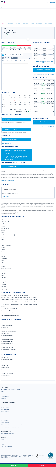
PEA (2, 378)
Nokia (2, 243)
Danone (3, 232)
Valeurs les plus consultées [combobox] (9, 189)
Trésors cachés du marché (7, 313)
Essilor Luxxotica (5, 223)
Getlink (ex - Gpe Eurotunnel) (8, 235)
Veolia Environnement (6, 245)
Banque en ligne (5, 357)
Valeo (2, 260)
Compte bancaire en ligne (7, 359)
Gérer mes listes (5, 196)
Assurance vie (4, 365)
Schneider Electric (5, 228)
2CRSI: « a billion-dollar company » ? (9, 308)
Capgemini (3, 282)
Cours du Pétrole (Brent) (7, 335)
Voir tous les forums (50, 163)
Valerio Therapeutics (6, 268)
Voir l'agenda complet (6, 143)
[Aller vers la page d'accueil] (4, 2)
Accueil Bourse (4, 323)
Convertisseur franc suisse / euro (8, 349)
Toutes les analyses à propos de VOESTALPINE (44, 126)
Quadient (3, 254)
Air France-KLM (5, 221)
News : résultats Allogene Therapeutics (10, 315)
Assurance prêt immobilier (7, 373)
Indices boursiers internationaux (8, 331)
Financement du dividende (7, 310)
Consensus (25, 23)
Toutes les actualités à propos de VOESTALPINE (44, 74)
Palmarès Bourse (5, 333)
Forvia (2, 251)
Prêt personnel (4, 369)
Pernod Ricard (4, 271)
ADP (2, 262)
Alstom (3, 249)
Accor (2, 279)
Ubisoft (3, 273)
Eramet (3, 247)
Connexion (52, 2)
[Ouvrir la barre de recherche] (47, 2)
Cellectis (3, 230)
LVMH (2, 237)
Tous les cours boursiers (6, 325)
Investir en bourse (5, 375)
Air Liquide (3, 277)
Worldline (3, 284)
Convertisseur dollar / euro (7, 341)
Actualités (10, 23)
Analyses (17, 23)
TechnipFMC (4, 258)
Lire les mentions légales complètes (8, 180)
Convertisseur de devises (7, 339)
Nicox (2, 239)
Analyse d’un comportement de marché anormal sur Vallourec (15, 295)
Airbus (2, 275)
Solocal (3, 256)
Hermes (3, 266)
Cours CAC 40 (4, 327)
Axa (2, 219)
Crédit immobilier (5, 367)
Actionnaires (48, 23)
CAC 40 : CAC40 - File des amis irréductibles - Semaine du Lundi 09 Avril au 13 (19, 297)
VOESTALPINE (8, 30)
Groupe (3, 306)
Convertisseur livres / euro (7, 347)
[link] (10, 389)
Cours (3, 23)
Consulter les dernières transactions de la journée (44, 62)
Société (32, 23)
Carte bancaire (4, 361)
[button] (1, 2)
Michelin (3, 226)
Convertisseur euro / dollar (7, 343)
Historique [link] (39, 23)
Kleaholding (4, 286)
